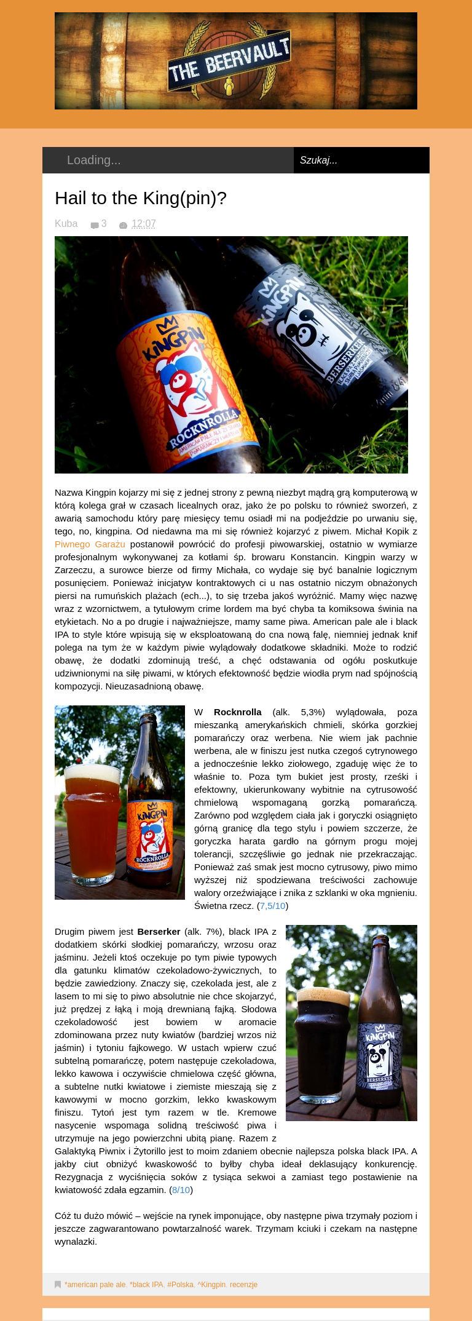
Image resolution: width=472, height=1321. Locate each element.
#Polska (180, 1284)
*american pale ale (95, 1284)
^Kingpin (212, 1284)
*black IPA (146, 1284)
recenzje (244, 1284)
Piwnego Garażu (90, 544)
